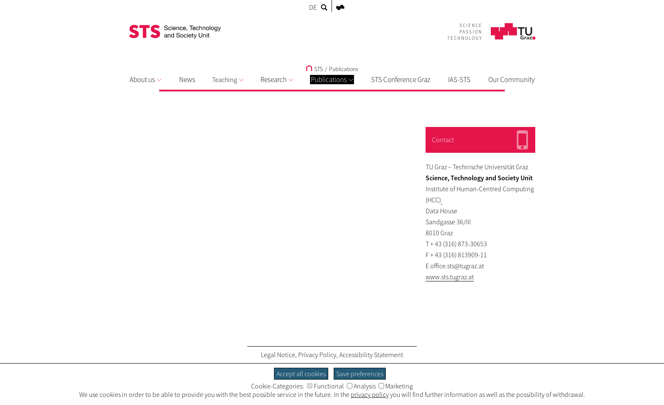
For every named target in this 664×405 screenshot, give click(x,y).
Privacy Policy (317, 354)
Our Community (511, 79)
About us (145, 79)
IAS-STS (459, 79)
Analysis (361, 386)
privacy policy (370, 394)
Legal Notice (278, 354)
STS (314, 69)
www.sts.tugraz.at (450, 277)
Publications (332, 79)
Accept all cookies (301, 373)
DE (313, 7)
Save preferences (359, 373)
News (187, 79)
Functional (325, 386)
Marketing (396, 386)
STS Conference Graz (400, 79)
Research (276, 79)
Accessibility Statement (371, 354)
